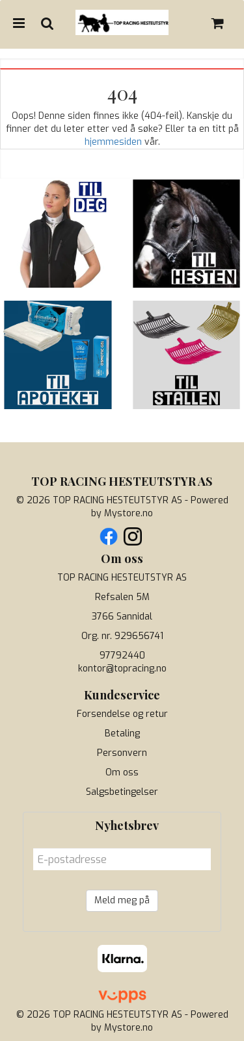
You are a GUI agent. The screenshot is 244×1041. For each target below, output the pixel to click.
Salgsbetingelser (122, 792)
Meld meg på (122, 900)
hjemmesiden (113, 142)
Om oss (122, 772)
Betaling (122, 733)
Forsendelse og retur (122, 714)
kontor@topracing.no (122, 668)
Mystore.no (128, 513)
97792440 (122, 655)
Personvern (122, 753)
